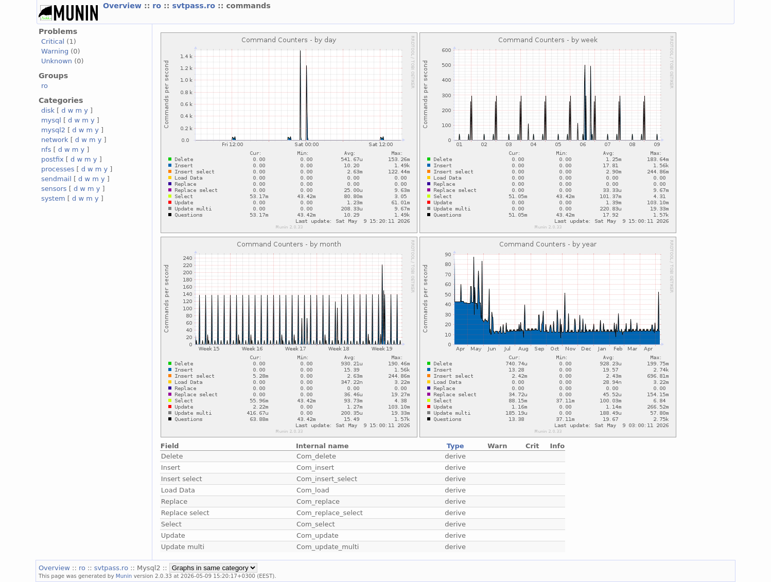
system (53, 198)
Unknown (56, 61)
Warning (54, 51)
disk (48, 110)
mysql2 (53, 130)
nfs (46, 149)
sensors (54, 188)
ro (158, 6)
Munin (124, 576)
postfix (52, 159)
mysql (51, 120)
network (54, 140)
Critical (52, 41)
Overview (123, 6)
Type (455, 446)
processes (58, 169)
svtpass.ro (195, 6)
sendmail (56, 179)
